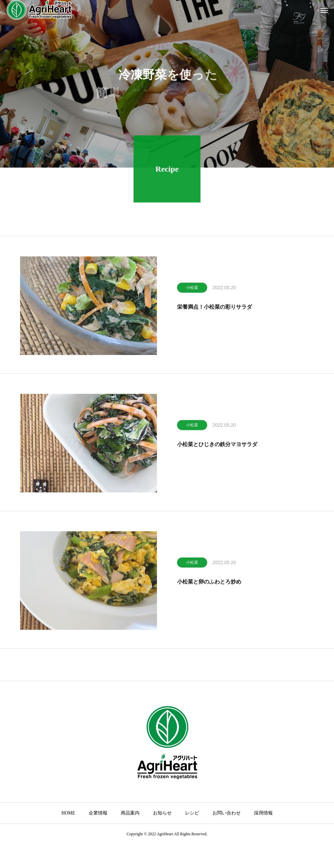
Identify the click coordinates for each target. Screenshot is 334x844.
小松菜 (192, 289)
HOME (68, 813)
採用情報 (263, 813)
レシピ (192, 813)
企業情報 (98, 813)
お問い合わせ (227, 813)
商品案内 (130, 813)
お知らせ (162, 813)
